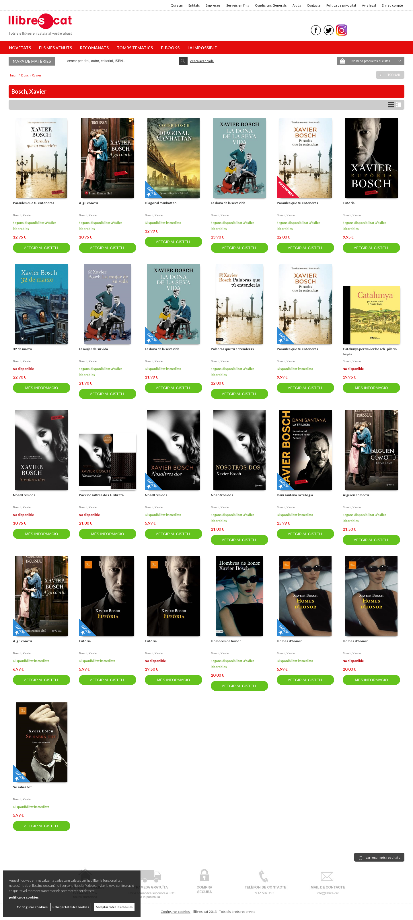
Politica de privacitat (341, 5)
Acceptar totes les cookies (114, 907)
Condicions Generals (271, 5)
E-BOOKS (171, 47)
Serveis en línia (237, 5)
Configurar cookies (175, 911)
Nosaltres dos (24, 495)
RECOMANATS (95, 47)
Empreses (213, 5)
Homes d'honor (289, 641)
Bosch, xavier (22, 215)
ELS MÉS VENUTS (56, 47)
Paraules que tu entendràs (33, 203)
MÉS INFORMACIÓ (41, 388)
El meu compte (392, 5)
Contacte (314, 5)
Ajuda (297, 5)
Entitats (194, 5)
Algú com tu (88, 203)
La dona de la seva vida (228, 203)
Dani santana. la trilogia (295, 495)
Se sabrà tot (22, 787)
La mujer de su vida (93, 349)
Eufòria (348, 203)
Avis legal (369, 5)
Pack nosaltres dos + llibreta (101, 495)
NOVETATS (21, 47)
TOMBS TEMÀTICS (136, 47)
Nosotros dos (222, 495)
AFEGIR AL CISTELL (41, 248)
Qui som (177, 5)
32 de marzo (22, 349)
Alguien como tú (356, 495)
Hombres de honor (226, 641)
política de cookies (24, 897)
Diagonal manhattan (160, 203)
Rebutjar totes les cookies (70, 907)
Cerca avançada (202, 61)
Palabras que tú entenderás (232, 349)
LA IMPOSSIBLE (202, 47)
